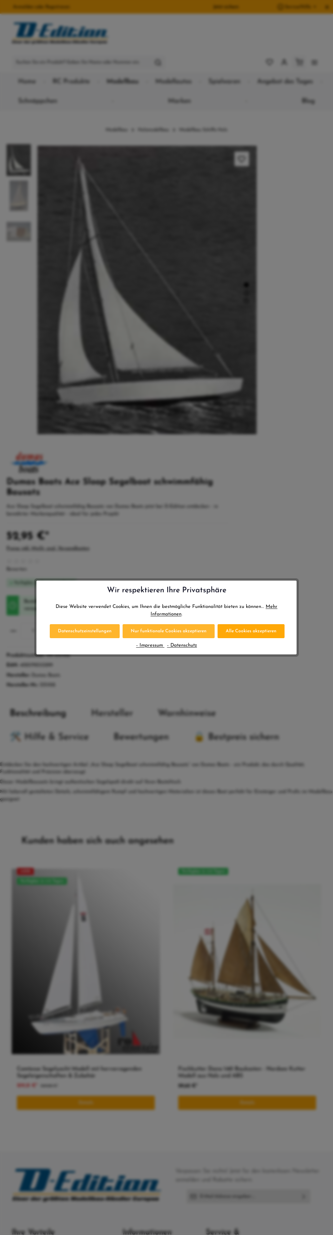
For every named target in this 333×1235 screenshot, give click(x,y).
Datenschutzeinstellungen (85, 631)
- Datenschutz (182, 645)
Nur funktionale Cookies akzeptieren (168, 631)
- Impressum (150, 645)
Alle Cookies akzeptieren (251, 631)
